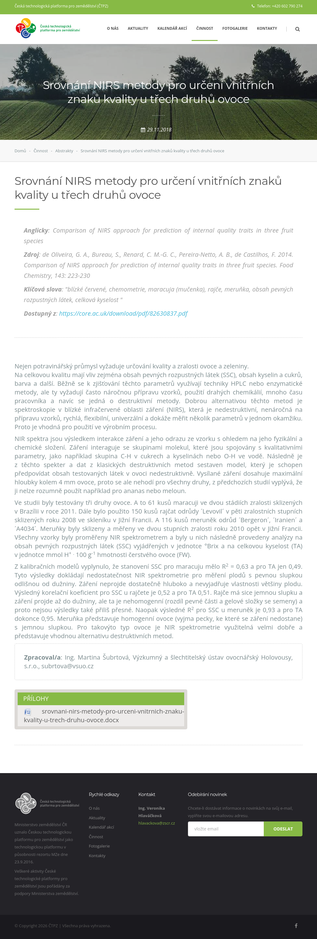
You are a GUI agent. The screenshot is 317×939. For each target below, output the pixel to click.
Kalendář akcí (172, 28)
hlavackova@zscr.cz (156, 823)
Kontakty (267, 28)
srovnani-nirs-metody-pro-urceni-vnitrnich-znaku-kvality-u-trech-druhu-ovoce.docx (104, 715)
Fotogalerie (235, 28)
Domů (20, 151)
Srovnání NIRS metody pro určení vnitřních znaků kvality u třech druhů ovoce (152, 151)
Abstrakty (64, 151)
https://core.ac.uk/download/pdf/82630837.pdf (123, 313)
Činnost (204, 28)
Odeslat (283, 829)
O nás (112, 28)
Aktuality (138, 28)
